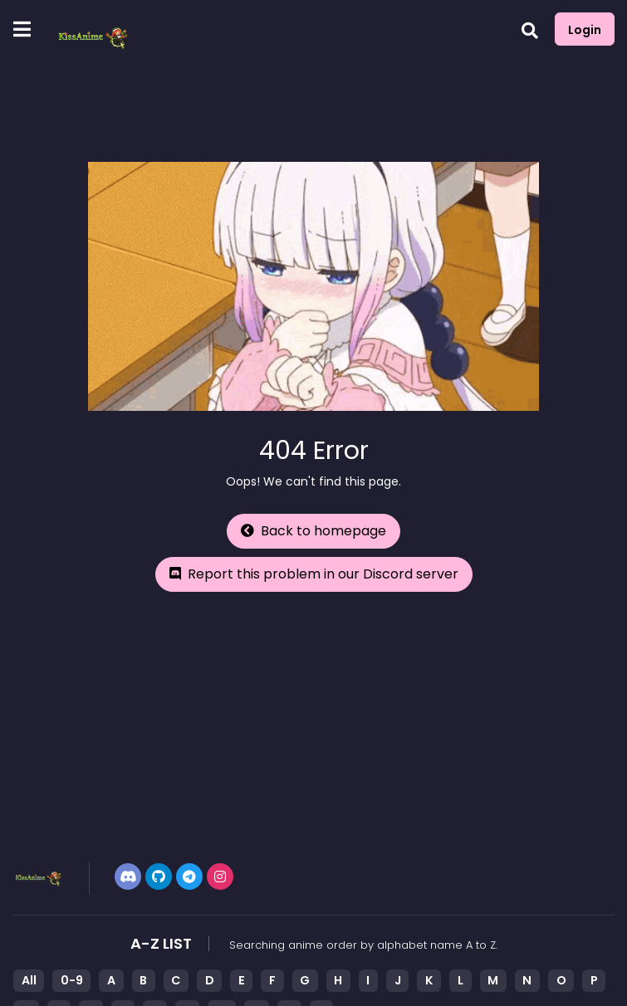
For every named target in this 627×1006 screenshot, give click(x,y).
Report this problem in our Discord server (313, 574)
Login (584, 30)
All (29, 980)
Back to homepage (313, 530)
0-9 (72, 980)
